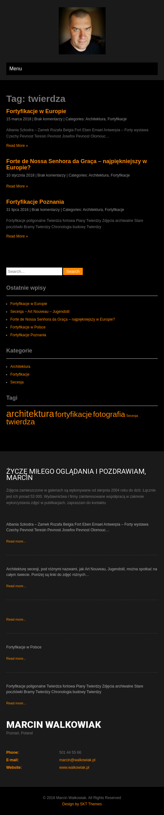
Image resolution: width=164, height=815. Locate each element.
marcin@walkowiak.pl (77, 760)
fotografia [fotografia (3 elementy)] (109, 414)
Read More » (17, 145)
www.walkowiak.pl (74, 767)
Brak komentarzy (48, 119)
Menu (15, 68)
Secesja (17, 382)
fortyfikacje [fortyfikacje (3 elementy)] (73, 414)
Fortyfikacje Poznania (35, 202)
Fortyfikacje (117, 119)
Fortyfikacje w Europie (36, 111)
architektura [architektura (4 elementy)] (30, 413)
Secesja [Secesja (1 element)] (132, 416)
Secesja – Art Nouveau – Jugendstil (39, 311)
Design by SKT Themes (82, 804)
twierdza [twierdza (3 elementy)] (20, 422)
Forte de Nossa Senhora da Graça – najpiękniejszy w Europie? (62, 319)
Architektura (96, 119)
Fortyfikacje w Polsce (28, 327)
